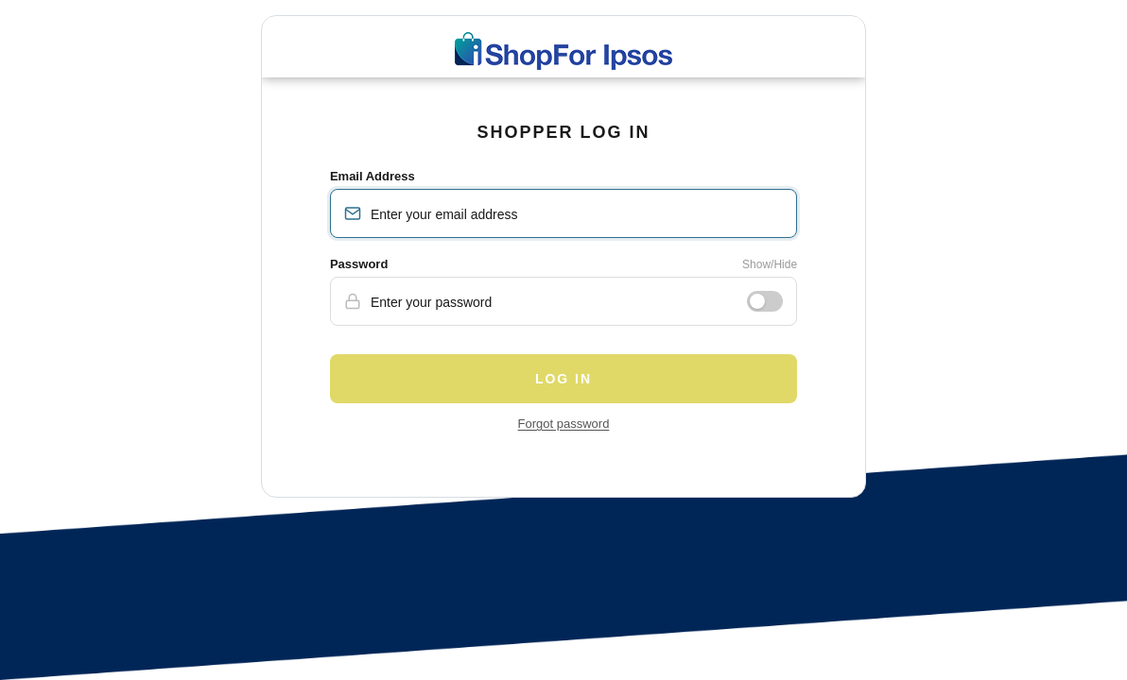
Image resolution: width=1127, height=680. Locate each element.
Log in (563, 378)
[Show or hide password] (765, 301)
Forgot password (564, 423)
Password (359, 264)
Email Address (372, 176)
